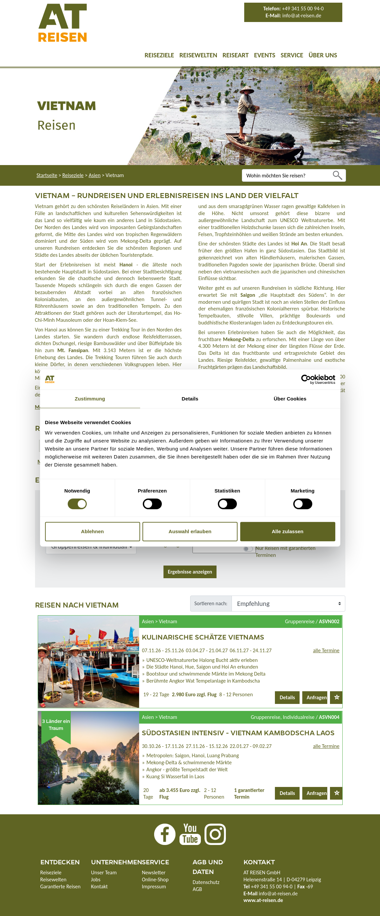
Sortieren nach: (211, 603)
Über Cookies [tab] (290, 398)
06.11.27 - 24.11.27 (251, 650)
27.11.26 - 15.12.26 (207, 746)
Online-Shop (155, 879)
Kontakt (99, 886)
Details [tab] (190, 398)
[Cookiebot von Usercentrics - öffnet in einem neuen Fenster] (306, 379)
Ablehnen (92, 531)
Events (264, 55)
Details (287, 697)
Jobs (95, 879)
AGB (197, 889)
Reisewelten (198, 55)
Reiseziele (159, 55)
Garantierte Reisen (60, 886)
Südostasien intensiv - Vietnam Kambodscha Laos (238, 732)
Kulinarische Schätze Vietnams (203, 636)
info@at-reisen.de (301, 15)
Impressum (154, 886)
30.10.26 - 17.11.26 (163, 746)
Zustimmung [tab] (90, 398)
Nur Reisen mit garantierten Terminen (286, 551)
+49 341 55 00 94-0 (303, 8)
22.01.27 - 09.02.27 (251, 746)
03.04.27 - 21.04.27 (207, 650)
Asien (95, 175)
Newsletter (153, 872)
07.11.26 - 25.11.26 (163, 650)
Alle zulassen (287, 531)
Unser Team (104, 872)
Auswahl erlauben (189, 531)
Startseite (47, 175)
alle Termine (326, 650)
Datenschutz (206, 882)
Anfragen (317, 697)
